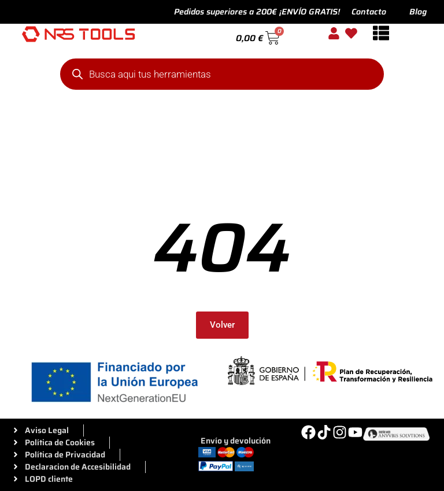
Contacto (369, 11)
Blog (418, 11)
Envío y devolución (236, 440)
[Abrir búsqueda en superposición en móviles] (222, 74)
